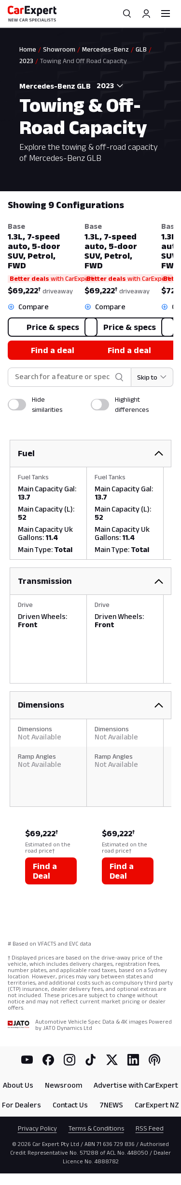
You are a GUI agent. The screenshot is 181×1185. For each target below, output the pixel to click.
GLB (141, 49)
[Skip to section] (152, 377)
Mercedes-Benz (105, 49)
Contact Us (70, 1105)
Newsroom (63, 1085)
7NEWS (111, 1105)
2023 (26, 61)
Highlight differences (132, 404)
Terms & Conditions (96, 1128)
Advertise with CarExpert (136, 1085)
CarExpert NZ (157, 1105)
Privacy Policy (37, 1128)
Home (27, 49)
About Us (18, 1085)
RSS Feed (150, 1128)
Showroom (59, 49)
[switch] (17, 404)
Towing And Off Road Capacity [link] (83, 61)
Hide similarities (47, 404)
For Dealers (21, 1105)
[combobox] (108, 85)
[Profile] (146, 13)
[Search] (127, 13)
